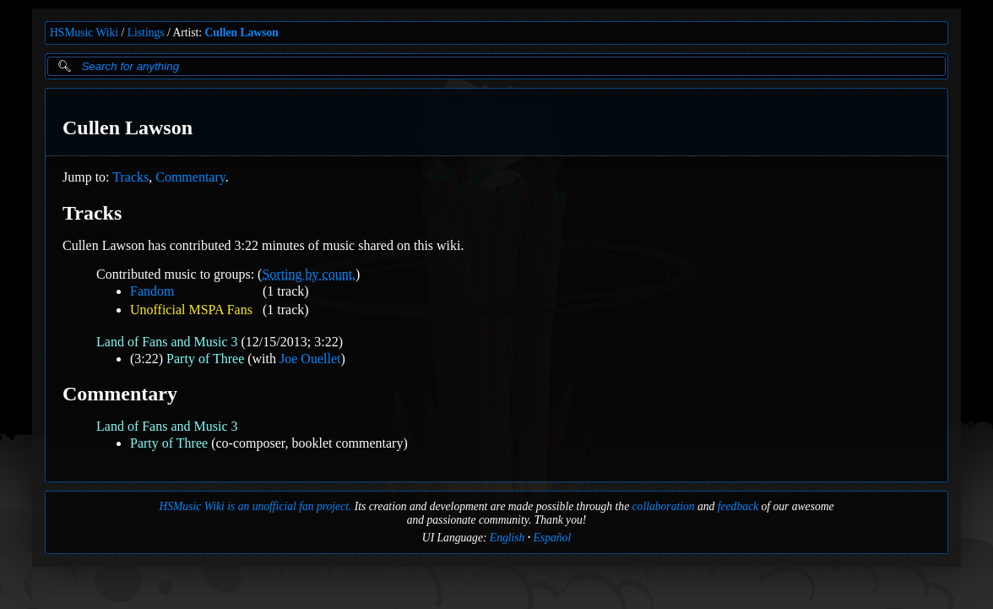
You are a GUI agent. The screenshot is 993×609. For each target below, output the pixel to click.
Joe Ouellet (309, 358)
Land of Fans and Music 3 (167, 341)
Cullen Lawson (242, 32)
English (507, 537)
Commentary (190, 177)
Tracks (130, 177)
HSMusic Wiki (84, 32)
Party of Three (205, 358)
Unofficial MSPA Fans (191, 309)
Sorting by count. (308, 274)
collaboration (663, 506)
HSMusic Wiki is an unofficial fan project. (255, 506)
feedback (738, 506)
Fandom (152, 291)
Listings (146, 32)
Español (553, 537)
